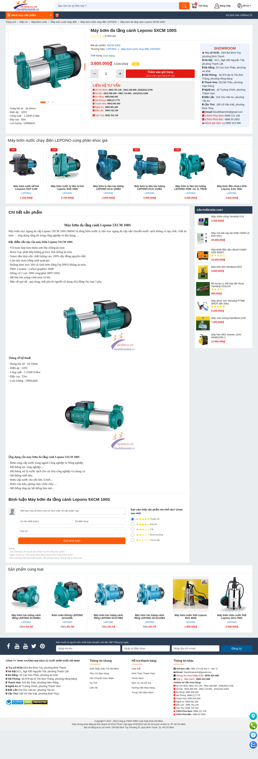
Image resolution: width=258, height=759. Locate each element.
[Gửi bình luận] (71, 540)
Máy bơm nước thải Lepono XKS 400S (191, 616)
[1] (132, 540)
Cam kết (136, 668)
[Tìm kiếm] (184, 5)
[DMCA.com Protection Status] (36, 702)
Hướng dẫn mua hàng (143, 687)
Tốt (142, 529)
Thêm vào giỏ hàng (160, 74)
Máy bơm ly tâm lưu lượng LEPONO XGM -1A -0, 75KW (190, 187)
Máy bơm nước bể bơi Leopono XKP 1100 (26, 187)
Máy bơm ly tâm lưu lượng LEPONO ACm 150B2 (108, 187)
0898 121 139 (232, 115)
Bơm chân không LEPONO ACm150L (67, 616)
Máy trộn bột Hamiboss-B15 (226, 266)
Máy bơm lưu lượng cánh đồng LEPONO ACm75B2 (108, 616)
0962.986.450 (111, 97)
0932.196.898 (129, 90)
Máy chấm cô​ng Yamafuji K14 (227, 216)
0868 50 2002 (233, 119)
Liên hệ (94, 687)
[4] (132, 524)
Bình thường (147, 535)
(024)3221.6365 (140, 93)
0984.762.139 (111, 110)
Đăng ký (237, 648)
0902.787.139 (115, 90)
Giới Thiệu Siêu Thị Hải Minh (104, 668)
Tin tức (93, 683)
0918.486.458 (110, 93)
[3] (132, 529)
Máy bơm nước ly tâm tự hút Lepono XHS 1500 (67, 187)
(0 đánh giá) (103, 36)
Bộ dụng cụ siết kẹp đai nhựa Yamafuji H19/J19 (227, 285)
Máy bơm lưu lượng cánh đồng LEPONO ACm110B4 (149, 616)
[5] (132, 519)
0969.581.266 (111, 107)
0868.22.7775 (113, 100)
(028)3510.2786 (145, 90)
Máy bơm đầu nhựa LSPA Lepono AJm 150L (232, 187)
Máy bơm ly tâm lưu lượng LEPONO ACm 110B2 (149, 187)
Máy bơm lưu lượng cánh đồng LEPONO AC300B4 (26, 616)
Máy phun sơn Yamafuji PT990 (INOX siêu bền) (228, 302)
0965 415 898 (233, 123)
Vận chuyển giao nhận (102, 678)
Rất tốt (144, 524)
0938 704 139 (191, 708)
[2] (132, 535)
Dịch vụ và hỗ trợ (141, 683)
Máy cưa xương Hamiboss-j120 (228, 318)
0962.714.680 (124, 93)
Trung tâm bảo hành (142, 692)
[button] (244, 5)
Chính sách (138, 678)
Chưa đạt (145, 540)
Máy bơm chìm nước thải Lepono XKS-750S (231, 616)
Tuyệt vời (145, 519)
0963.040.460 (113, 103)
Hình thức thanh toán (143, 673)
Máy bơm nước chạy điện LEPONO (140, 49)
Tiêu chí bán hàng (99, 673)
